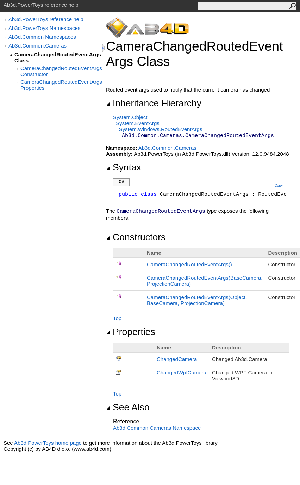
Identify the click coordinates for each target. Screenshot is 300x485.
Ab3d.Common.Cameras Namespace (157, 428)
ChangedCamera (177, 359)
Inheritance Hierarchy (153, 103)
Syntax (123, 167)
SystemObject (130, 117)
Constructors (135, 237)
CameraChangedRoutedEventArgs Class (57, 57)
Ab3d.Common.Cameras (37, 46)
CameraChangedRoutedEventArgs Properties (61, 85)
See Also (128, 407)
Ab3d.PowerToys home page (48, 443)
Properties (130, 332)
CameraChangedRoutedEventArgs (189, 264)
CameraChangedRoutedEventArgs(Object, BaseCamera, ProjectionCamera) (197, 300)
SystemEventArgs (137, 123)
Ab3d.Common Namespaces (42, 37)
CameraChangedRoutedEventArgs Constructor (61, 71)
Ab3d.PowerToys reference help (45, 19)
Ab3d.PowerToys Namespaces (44, 28)
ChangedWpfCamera (181, 372)
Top (117, 318)
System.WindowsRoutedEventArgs (160, 129)
